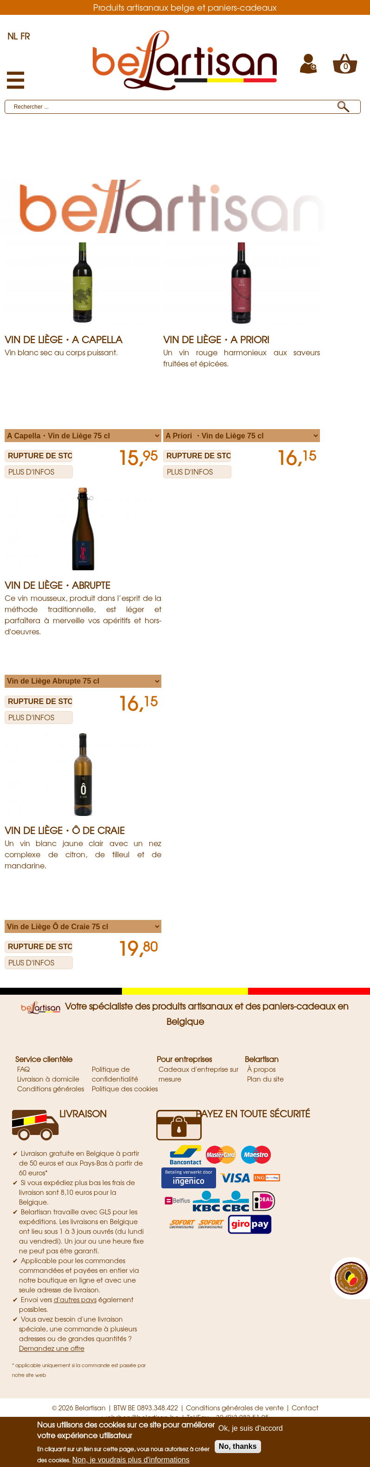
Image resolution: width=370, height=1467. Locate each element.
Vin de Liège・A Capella (63, 339)
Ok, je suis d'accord (250, 1428)
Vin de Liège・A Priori (216, 339)
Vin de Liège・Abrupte (57, 585)
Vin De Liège (82, 164)
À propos (261, 1069)
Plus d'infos (31, 471)
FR (25, 36)
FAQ (23, 1069)
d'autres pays (75, 1299)
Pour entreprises (184, 1058)
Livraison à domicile (48, 1078)
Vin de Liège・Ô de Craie (65, 830)
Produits (26, 139)
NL (12, 36)
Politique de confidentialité (115, 1073)
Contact (305, 1407)
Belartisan (262, 1058)
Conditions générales (50, 1088)
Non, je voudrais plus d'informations (131, 1460)
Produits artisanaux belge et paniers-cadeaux (185, 7)
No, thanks (238, 1446)
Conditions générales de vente (235, 1407)
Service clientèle (43, 1058)
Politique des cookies (125, 1088)
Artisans (56, 152)
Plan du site (265, 1078)
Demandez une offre (51, 1348)
